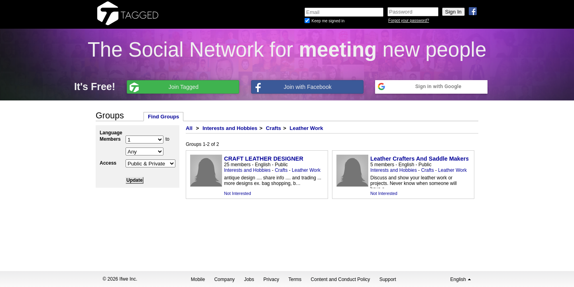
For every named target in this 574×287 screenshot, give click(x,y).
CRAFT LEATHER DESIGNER (263, 158)
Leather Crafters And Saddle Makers (419, 158)
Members (110, 139)
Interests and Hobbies (230, 128)
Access (108, 163)
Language (111, 133)
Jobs (249, 279)
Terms (295, 279)
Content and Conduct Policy (340, 279)
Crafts (273, 128)
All (189, 128)
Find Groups (163, 117)
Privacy (271, 279)
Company (224, 279)
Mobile (198, 279)
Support (387, 279)
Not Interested (237, 193)
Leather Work (306, 128)
